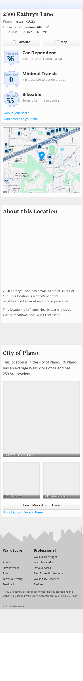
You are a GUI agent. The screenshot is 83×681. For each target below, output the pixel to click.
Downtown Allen (32, 27)
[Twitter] (5, 556)
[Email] (19, 556)
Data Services (42, 568)
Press (6, 573)
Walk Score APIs (44, 562)
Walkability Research (46, 579)
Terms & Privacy (13, 579)
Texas (27, 512)
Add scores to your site (21, 119)
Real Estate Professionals (49, 573)
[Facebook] (12, 556)
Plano (7, 21)
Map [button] (61, 42)
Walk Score (12, 550)
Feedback (9, 584)
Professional (45, 550)
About (6, 562)
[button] (41, 155)
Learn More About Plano (41, 505)
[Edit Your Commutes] (47, 26)
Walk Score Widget (45, 557)
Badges (38, 584)
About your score (16, 113)
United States (12, 512)
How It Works (11, 568)
